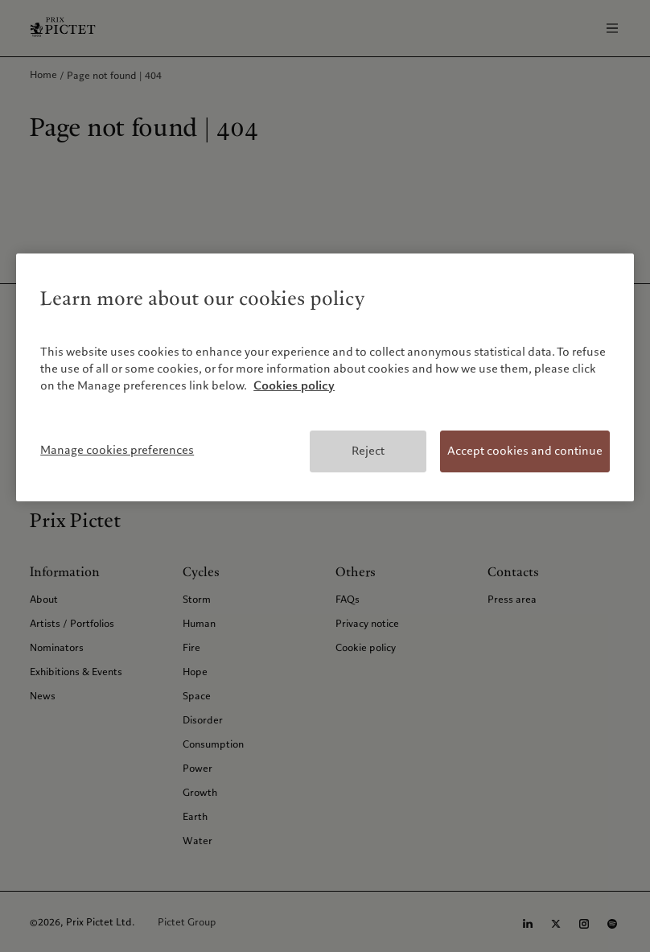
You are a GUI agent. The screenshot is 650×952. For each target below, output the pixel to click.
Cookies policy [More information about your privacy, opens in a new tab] (294, 385)
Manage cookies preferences (117, 450)
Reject (368, 451)
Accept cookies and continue (525, 451)
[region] (325, 377)
